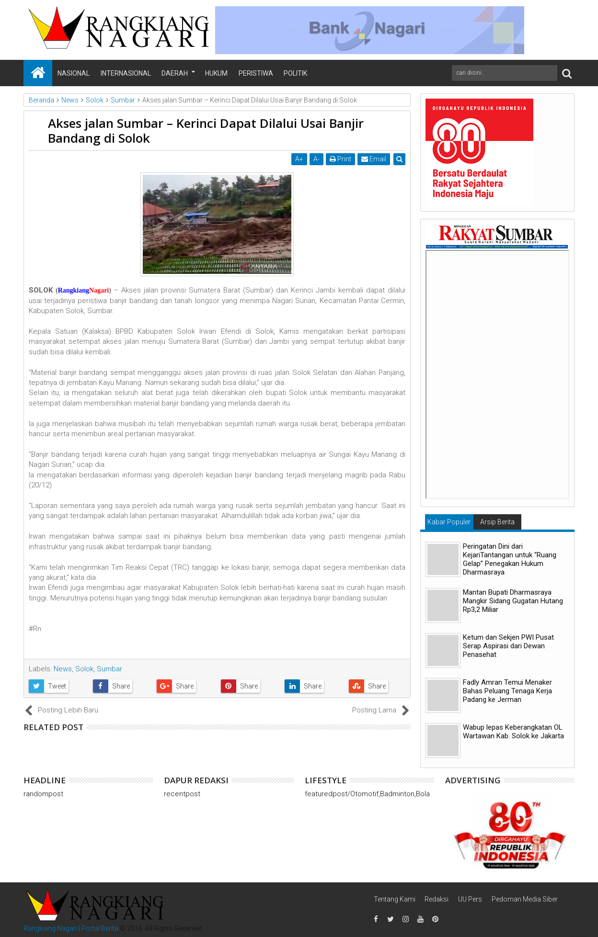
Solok (84, 669)
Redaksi (436, 899)
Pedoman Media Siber (525, 899)
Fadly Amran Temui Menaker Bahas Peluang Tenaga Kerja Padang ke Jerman (507, 691)
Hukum (216, 73)
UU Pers (470, 899)
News (63, 669)
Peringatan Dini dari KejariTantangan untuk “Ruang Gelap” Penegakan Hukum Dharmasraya (509, 559)
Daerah (174, 73)
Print (340, 159)
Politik (295, 73)
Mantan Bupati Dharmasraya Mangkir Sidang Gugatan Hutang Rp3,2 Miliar (513, 601)
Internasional (126, 73)
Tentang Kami (394, 899)
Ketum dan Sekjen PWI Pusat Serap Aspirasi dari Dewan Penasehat (508, 646)
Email (373, 159)
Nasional (74, 73)
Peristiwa (256, 73)
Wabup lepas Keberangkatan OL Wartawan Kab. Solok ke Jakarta (513, 731)
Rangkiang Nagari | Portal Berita (70, 928)
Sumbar (109, 669)
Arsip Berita (497, 522)
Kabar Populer (449, 522)
